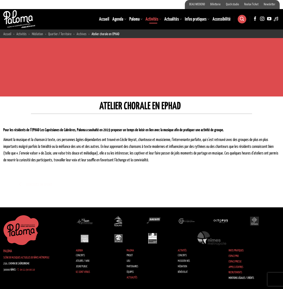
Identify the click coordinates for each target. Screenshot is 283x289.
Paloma (135, 19)
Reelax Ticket (251, 4)
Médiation (182, 266)
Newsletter (269, 4)
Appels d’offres (236, 267)
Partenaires (132, 266)
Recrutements (235, 272)
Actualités (173, 19)
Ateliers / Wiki (82, 261)
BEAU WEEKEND (197, 4)
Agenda (119, 19)
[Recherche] (242, 19)
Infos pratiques (197, 19)
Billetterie (215, 4)
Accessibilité (221, 19)
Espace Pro (234, 256)
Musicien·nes (184, 261)
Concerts (80, 255)
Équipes (130, 272)
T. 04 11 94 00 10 (26, 269)
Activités (153, 19)
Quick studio (232, 4)
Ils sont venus (83, 272)
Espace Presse (235, 261)
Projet (130, 255)
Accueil (104, 19)
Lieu (128, 261)
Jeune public (82, 266)
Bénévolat (183, 272)
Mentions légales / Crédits (241, 278)
